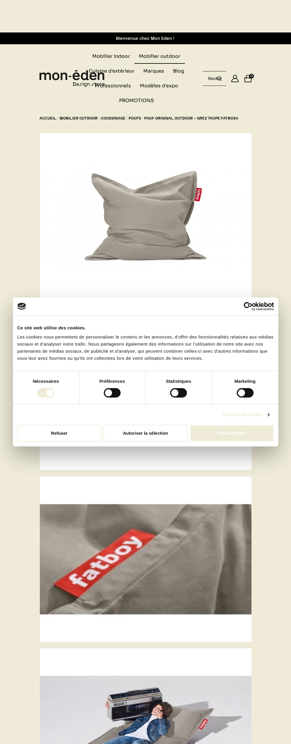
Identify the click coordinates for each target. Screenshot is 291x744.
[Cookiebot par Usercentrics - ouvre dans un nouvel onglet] (248, 306)
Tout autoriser (231, 433)
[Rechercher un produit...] (219, 78)
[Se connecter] (235, 78)
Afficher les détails (242, 414)
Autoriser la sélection (145, 433)
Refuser (59, 433)
